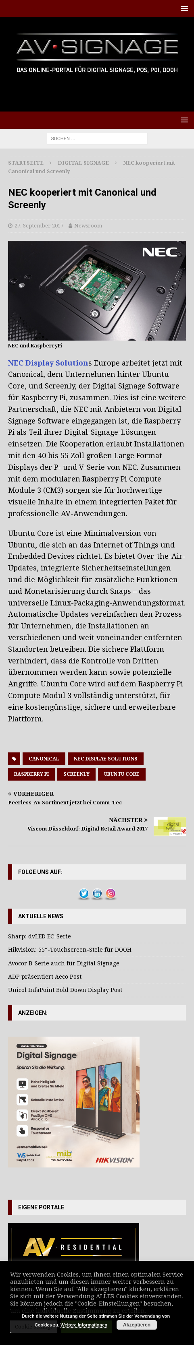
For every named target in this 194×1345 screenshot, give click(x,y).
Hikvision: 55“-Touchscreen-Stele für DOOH (69, 949)
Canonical (44, 759)
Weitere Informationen (83, 1324)
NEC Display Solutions (106, 759)
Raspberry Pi (31, 774)
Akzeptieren (136, 1325)
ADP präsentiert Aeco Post (44, 976)
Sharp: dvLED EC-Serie (39, 936)
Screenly (76, 774)
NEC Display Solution (48, 363)
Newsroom (88, 226)
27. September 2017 (39, 226)
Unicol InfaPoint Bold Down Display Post (65, 990)
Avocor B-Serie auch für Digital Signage (63, 963)
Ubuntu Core (122, 774)
